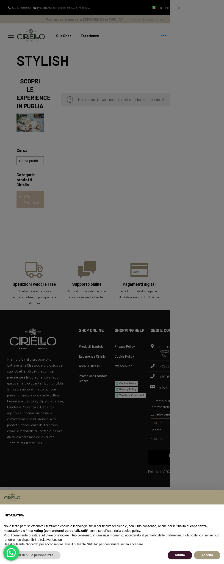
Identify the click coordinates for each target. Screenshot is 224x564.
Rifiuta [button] (180, 555)
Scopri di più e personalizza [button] (32, 555)
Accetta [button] (207, 555)
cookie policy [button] (131, 531)
